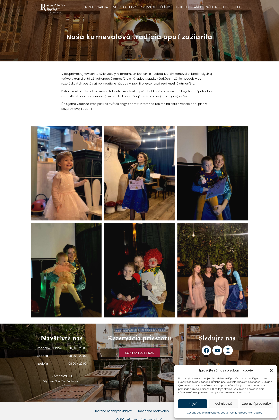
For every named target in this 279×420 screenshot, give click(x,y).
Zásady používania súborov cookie (208, 412)
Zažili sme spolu (217, 7)
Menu (89, 7)
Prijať (192, 404)
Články (165, 7)
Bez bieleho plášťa (188, 7)
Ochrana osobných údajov (246, 412)
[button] (271, 370)
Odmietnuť (223, 404)
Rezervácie (148, 7)
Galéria (102, 7)
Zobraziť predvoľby (256, 404)
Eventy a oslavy (124, 7)
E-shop (237, 7)
